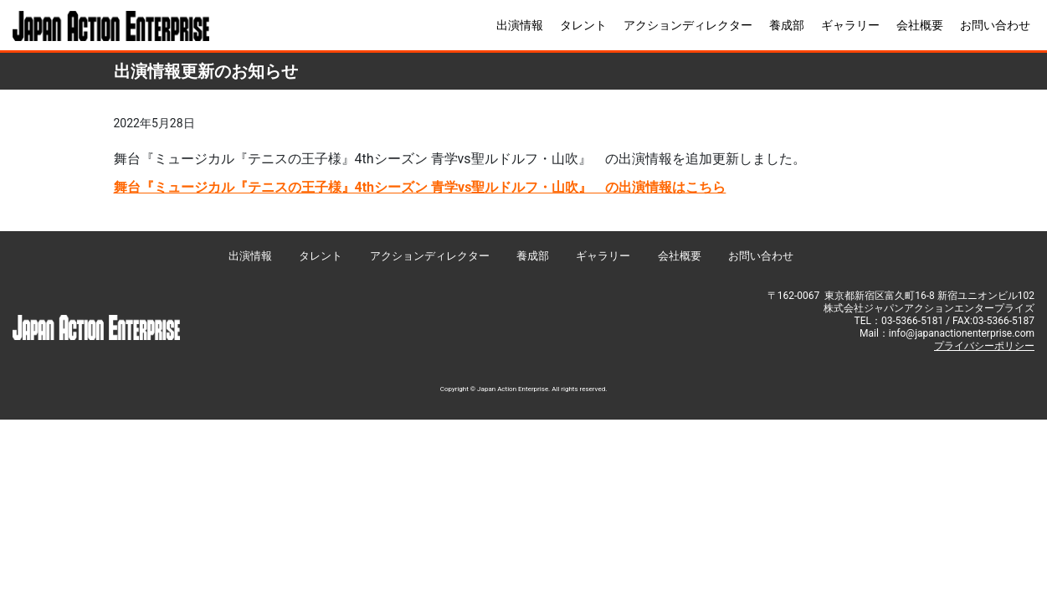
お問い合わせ (995, 25)
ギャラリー (850, 25)
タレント (583, 25)
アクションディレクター (688, 25)
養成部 (786, 25)
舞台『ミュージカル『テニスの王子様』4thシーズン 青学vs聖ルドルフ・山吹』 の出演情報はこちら (420, 187)
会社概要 (919, 25)
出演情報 (519, 25)
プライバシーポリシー (984, 346)
